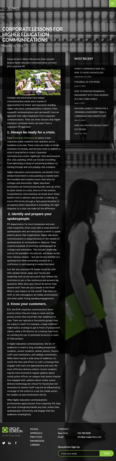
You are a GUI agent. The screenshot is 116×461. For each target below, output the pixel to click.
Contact (63, 429)
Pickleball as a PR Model (87, 81)
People (34, 429)
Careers (35, 444)
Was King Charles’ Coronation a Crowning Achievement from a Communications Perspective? (91, 112)
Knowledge (37, 440)
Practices (36, 437)
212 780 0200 (83, 433)
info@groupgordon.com (89, 437)
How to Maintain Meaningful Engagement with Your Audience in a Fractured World (91, 95)
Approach (36, 433)
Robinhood (29, 137)
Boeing (16, 137)
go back (11, 8)
